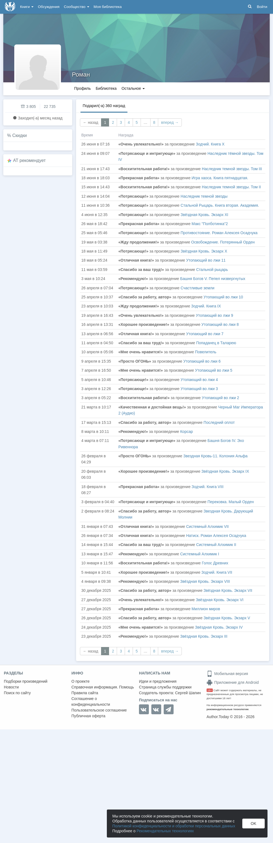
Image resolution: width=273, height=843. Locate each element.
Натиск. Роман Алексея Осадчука (216, 535)
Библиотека (106, 88)
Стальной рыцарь (212, 269)
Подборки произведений (26, 681)
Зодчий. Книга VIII (208, 486)
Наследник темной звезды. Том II (231, 187)
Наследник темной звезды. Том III (232, 169)
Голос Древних (215, 563)
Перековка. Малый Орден (231, 502)
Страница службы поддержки (165, 687)
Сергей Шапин (188, 693)
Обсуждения (48, 7)
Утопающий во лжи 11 (206, 260)
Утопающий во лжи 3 (199, 389)
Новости (11, 687)
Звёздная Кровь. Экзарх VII (228, 590)
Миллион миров (206, 609)
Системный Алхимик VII (207, 526)
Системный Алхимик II (216, 544)
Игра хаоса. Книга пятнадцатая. (220, 178)
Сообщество (76, 7)
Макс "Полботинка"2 (210, 224)
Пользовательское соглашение (99, 710)
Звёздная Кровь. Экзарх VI (219, 600)
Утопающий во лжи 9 (214, 315)
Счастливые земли (198, 288)
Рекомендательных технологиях (165, 831)
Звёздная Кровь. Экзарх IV (219, 627)
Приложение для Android (233, 682)
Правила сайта (84, 693)
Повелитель (205, 352)
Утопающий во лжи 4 (199, 379)
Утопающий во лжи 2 (220, 398)
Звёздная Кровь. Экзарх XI (204, 214)
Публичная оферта (88, 716)
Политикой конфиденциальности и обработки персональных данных (173, 826)
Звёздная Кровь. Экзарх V (227, 618)
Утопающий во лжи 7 (205, 334)
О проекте (80, 681)
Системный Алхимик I (199, 554)
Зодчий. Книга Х (210, 144)
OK (253, 823)
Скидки (19, 135)
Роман (81, 74)
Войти (262, 7)
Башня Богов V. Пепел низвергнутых (212, 278)
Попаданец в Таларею (216, 343)
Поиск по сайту (17, 693)
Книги (27, 7)
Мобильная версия (227, 674)
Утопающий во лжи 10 (223, 297)
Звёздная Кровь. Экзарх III (203, 636)
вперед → (170, 122)
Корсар (186, 431)
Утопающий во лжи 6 (202, 361)
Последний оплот (219, 422)
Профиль (82, 88)
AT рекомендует (29, 160)
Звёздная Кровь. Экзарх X (204, 251)
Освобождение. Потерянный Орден (223, 242)
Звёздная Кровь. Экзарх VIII (205, 581)
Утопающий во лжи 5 (213, 370)
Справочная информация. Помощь (102, 687)
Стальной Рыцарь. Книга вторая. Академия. (220, 205)
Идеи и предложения (158, 681)
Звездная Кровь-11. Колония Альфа (215, 456)
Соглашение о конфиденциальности (90, 701)
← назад (90, 122)
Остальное (133, 88)
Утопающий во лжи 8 (220, 324)
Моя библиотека (108, 7)
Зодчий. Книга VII (216, 572)
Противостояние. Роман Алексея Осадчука (219, 233)
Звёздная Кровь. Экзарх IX (225, 471)
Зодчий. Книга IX (206, 306)
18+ (209, 690)
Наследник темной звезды (204, 196)
